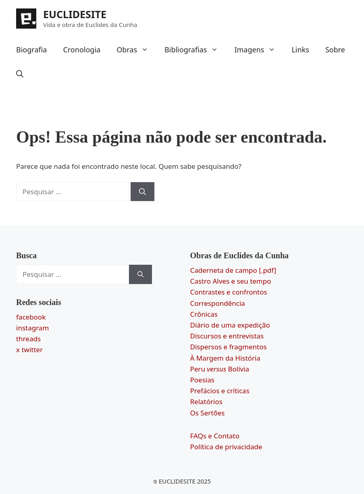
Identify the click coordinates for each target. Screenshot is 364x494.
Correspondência (217, 303)
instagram (32, 327)
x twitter (29, 349)
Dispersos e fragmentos (228, 346)
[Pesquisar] (142, 191)
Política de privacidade (226, 446)
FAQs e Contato (215, 435)
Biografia (31, 49)
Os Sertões (207, 412)
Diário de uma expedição (230, 325)
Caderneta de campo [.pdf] (233, 270)
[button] (19, 74)
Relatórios (206, 401)
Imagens (258, 49)
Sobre (335, 49)
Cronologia (81, 49)
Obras (136, 49)
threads (28, 338)
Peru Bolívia (220, 369)
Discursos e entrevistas (227, 335)
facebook (31, 317)
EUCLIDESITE (74, 14)
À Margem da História (225, 358)
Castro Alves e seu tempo (230, 281)
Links (300, 49)
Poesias (202, 379)
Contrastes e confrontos (228, 292)
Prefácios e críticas (220, 390)
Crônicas (204, 314)
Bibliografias (195, 49)
